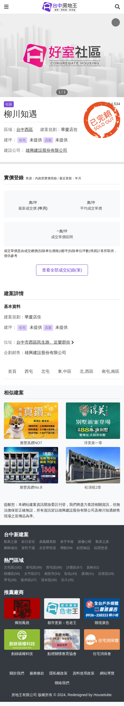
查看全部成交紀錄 (62, 270)
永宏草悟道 (47, 548)
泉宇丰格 (67, 542)
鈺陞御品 (83, 548)
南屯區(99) (34, 567)
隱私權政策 (58, 673)
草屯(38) (10, 580)
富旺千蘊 (28, 548)
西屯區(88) (54, 567)
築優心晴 (84, 542)
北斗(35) (67, 580)
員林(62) (92, 567)
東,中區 (64, 371)
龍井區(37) (29, 580)
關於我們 (17, 673)
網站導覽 (107, 673)
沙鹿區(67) (74, 567)
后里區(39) (106, 574)
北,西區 (86, 371)
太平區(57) (32, 574)
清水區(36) (49, 580)
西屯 (29, 371)
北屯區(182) (13, 567)
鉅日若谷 (28, 542)
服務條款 (37, 673)
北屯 (45, 371)
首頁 (12, 371)
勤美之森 (10, 542)
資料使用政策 (83, 673)
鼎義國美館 (47, 542)
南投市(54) (52, 574)
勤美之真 (102, 542)
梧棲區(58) (12, 574)
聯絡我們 (62, 683)
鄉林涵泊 (10, 548)
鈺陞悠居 (101, 548)
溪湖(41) (87, 574)
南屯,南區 (110, 371)
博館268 (66, 548)
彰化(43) (70, 574)
